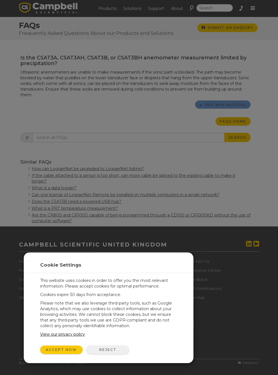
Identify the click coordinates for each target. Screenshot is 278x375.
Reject (108, 350)
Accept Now (61, 350)
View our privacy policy (62, 334)
